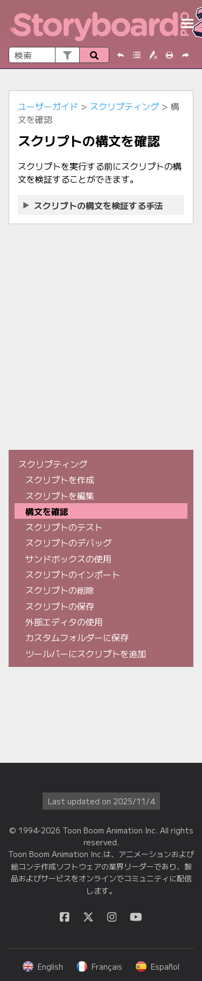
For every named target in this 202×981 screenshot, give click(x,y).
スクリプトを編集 (59, 495)
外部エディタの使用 (64, 621)
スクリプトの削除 (59, 589)
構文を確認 (46, 511)
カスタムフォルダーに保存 (77, 637)
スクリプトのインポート (72, 574)
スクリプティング (124, 106)
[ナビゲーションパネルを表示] (187, 24)
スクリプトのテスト (64, 526)
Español (157, 966)
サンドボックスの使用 (68, 558)
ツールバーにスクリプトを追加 (85, 653)
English (43, 966)
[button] (67, 55)
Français (99, 966)
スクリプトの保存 (59, 606)
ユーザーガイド (48, 106)
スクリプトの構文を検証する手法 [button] (93, 205)
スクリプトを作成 (59, 479)
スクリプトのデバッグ (68, 542)
